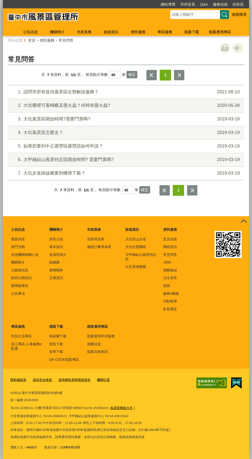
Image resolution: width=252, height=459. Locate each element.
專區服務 (165, 32)
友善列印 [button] (225, 48)
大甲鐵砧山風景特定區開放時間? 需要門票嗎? (125, 159)
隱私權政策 (18, 380)
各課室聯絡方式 (121, 408)
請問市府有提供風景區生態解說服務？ (125, 92)
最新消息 (18, 239)
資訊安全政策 (42, 380)
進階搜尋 (239, 14)
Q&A (176, 4)
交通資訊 (56, 278)
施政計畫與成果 (99, 247)
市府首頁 (159, 4)
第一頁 (151, 75)
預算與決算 (95, 239)
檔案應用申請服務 (101, 336)
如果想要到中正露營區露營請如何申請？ (125, 146)
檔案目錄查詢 (97, 352)
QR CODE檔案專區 (64, 359)
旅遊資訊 (111, 32)
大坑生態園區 (135, 247)
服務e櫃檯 (171, 293)
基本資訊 (56, 247)
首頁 (31, 40)
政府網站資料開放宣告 (75, 380)
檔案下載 (191, 32)
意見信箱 (170, 239)
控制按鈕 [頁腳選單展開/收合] (243, 221)
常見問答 (66, 40)
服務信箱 (192, 4)
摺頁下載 (56, 344)
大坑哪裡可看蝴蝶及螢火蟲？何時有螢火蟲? (125, 105)
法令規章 (170, 278)
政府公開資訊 (21, 278)
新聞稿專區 (19, 286)
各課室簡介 (57, 255)
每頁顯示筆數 (97, 75)
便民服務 (138, 32)
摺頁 (166, 286)
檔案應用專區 (220, 32)
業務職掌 (56, 270)
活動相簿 (170, 301)
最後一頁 (179, 75)
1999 (167, 262)
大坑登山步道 (135, 239)
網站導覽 (139, 4)
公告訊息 (30, 32)
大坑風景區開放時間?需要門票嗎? (125, 119)
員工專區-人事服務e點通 (26, 346)
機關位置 (103, 380)
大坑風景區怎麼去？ (125, 132)
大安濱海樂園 (135, 267)
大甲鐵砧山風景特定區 (140, 257)
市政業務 (84, 32)
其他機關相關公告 (25, 255)
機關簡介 (57, 32)
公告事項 (18, 293)
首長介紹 (56, 239)
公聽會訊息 (19, 270)
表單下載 (56, 352)
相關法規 (94, 344)
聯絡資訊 (170, 247)
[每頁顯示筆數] (115, 74)
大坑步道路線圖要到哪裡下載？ (125, 173)
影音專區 (170, 309)
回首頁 (209, 4)
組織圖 (54, 262)
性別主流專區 (21, 336)
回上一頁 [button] (237, 48)
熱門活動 (18, 247)
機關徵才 (18, 262)
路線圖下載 (57, 336)
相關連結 (170, 270)
